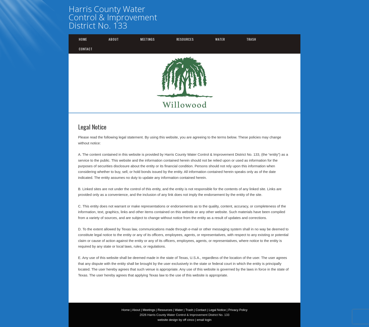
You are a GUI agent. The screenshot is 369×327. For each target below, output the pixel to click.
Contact (85, 48)
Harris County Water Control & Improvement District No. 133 (113, 17)
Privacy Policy (237, 310)
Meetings (147, 39)
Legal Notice (217, 310)
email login (204, 320)
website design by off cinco (176, 320)
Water (220, 39)
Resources (185, 39)
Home (83, 39)
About (114, 39)
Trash (251, 39)
